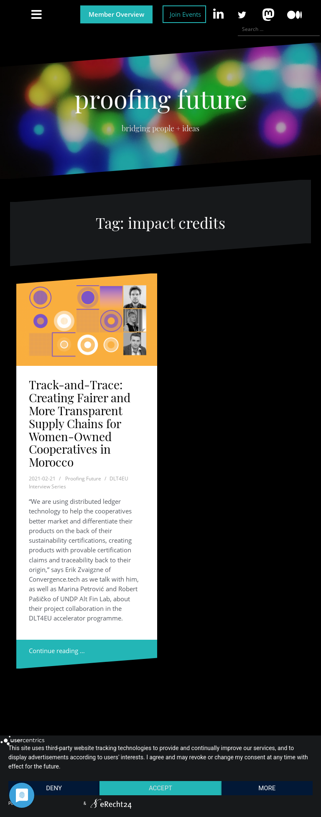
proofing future (160, 98)
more (266, 788)
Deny (54, 788)
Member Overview (116, 14)
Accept (160, 788)
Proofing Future (83, 478)
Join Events (185, 14)
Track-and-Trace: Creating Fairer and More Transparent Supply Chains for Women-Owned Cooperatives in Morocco (79, 423)
